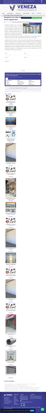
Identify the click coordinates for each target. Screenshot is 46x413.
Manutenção (26, 13)
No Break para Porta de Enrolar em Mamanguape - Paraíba (11, 102)
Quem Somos (10, 13)
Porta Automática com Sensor (23, 389)
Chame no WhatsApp (37, 17)
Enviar (23, 70)
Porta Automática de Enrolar (33, 389)
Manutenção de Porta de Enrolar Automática (11, 387)
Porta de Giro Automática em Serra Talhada (10, 362)
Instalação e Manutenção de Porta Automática (11, 386)
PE (9, 78)
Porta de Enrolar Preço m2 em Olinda (11, 249)
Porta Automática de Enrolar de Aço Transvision (12, 391)
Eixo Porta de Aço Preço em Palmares (11, 346)
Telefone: (7, 57)
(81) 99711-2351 (32, 1)
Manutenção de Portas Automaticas (24, 387)
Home (3, 13)
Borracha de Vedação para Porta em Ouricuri (11, 174)
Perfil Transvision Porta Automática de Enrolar (11, 389)
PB (11, 78)
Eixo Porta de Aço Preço (33, 384)
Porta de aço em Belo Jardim (11, 374)
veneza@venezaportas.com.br (17, 3)
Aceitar (32, 410)
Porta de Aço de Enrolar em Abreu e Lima (11, 334)
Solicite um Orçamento (26, 17)
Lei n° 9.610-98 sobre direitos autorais (15, 91)
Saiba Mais (11, 104)
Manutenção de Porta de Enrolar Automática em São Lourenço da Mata (11, 198)
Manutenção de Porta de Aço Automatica (25, 386)
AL (6, 78)
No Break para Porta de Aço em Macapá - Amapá (11, 225)
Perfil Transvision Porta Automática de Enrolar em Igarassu (11, 126)
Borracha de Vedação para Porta (9, 384)
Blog (33, 13)
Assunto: (26, 57)
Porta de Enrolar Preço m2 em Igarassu (11, 299)
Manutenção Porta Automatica (34, 387)
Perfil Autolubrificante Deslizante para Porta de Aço (31, 388)
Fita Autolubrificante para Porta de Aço (10, 385)
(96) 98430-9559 (7, 3)
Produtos (18, 13)
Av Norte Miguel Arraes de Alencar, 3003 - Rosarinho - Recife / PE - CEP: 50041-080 (36, 397)
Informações (16, 404)
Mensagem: (7, 61)
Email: (25, 53)
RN (14, 78)
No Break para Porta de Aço (9, 388)
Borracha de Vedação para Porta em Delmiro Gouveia (11, 275)
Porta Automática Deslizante (33, 391)
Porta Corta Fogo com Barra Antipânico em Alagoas (11, 214)
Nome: (6, 53)
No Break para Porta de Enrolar (18, 388)
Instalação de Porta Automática (21, 385)
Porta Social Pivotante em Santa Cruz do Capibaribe (11, 264)
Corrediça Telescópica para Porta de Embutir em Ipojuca (11, 113)
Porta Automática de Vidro (23, 391)
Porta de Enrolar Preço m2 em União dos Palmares (11, 163)
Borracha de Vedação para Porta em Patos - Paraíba (11, 310)
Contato (39, 13)
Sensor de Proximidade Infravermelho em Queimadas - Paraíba (11, 139)
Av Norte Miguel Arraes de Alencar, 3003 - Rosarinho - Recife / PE (16, 1)
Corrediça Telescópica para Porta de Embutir (22, 384)
